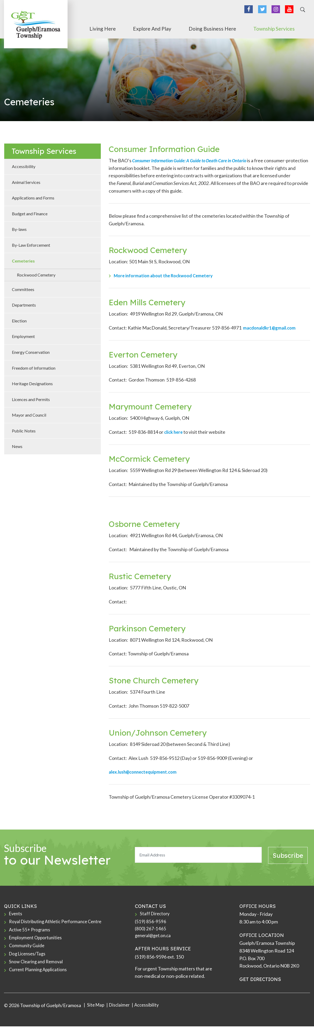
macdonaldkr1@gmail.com (271, 328)
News (17, 446)
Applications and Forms (33, 197)
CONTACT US (150, 906)
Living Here (155, 27)
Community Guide (27, 948)
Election (19, 320)
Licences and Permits (31, 399)
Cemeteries (23, 260)
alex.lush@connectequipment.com (145, 772)
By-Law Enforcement (31, 244)
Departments (24, 304)
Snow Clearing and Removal (37, 966)
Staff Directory (155, 914)
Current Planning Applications (40, 975)
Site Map (96, 1008)
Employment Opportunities (37, 940)
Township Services (287, 27)
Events (16, 914)
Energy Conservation (31, 352)
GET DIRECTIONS (260, 979)
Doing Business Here (238, 27)
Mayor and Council (29, 414)
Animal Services (26, 182)
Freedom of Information (33, 367)
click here (174, 432)
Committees (23, 289)
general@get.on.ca (154, 938)
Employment (23, 336)
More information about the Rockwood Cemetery (167, 275)
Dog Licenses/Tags (29, 957)
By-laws (19, 229)
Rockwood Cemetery (36, 274)
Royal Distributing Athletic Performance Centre (58, 923)
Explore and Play (191, 27)
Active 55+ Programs (30, 931)
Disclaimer (121, 1008)
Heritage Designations (32, 383)
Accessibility (23, 166)
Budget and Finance (29, 213)
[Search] (302, 12)
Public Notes (24, 430)
